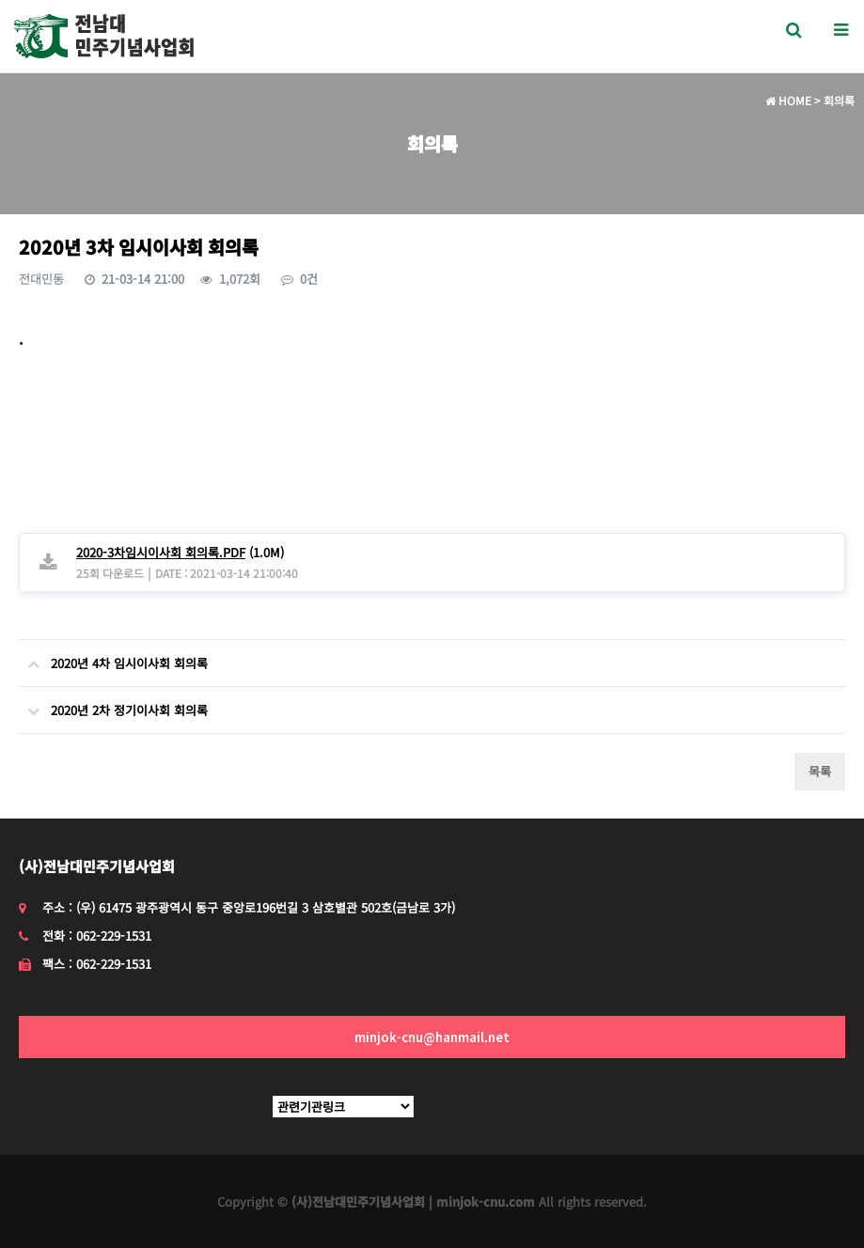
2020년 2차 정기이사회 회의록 (113, 703)
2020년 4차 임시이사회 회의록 (113, 656)
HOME (788, 100)
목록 (820, 771)
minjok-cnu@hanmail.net (432, 1037)
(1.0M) (180, 552)
